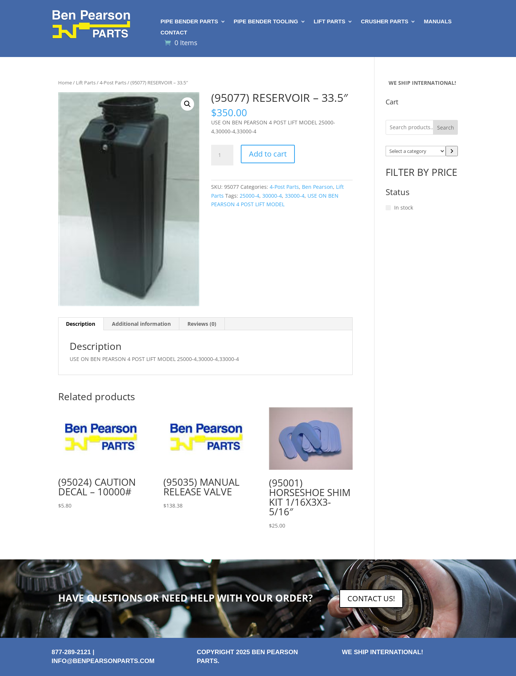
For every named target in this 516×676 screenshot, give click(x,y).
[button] (187, 104)
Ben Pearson (317, 186)
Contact (173, 33)
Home (65, 82)
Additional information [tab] (141, 323)
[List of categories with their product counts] (416, 151)
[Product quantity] (222, 155)
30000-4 (272, 195)
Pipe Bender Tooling (266, 21)
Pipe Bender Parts (189, 21)
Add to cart (268, 154)
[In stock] (388, 207)
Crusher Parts (384, 21)
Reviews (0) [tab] (201, 323)
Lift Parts (330, 21)
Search (445, 127)
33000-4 (294, 195)
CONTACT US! (371, 598)
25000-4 (249, 195)
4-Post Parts (113, 82)
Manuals (438, 21)
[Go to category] (452, 151)
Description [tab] (80, 323)
